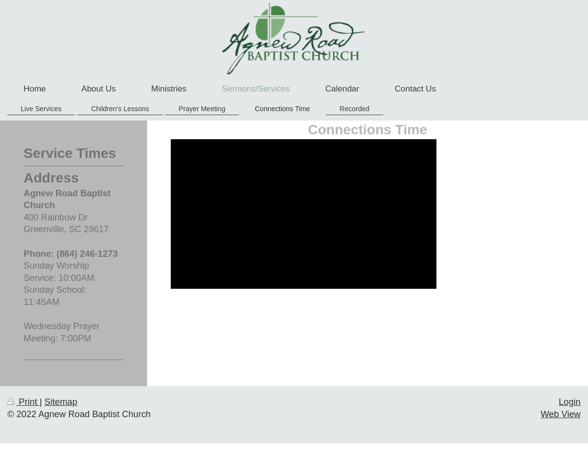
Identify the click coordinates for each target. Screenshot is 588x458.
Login (569, 402)
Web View (561, 414)
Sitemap (60, 402)
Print (23, 402)
